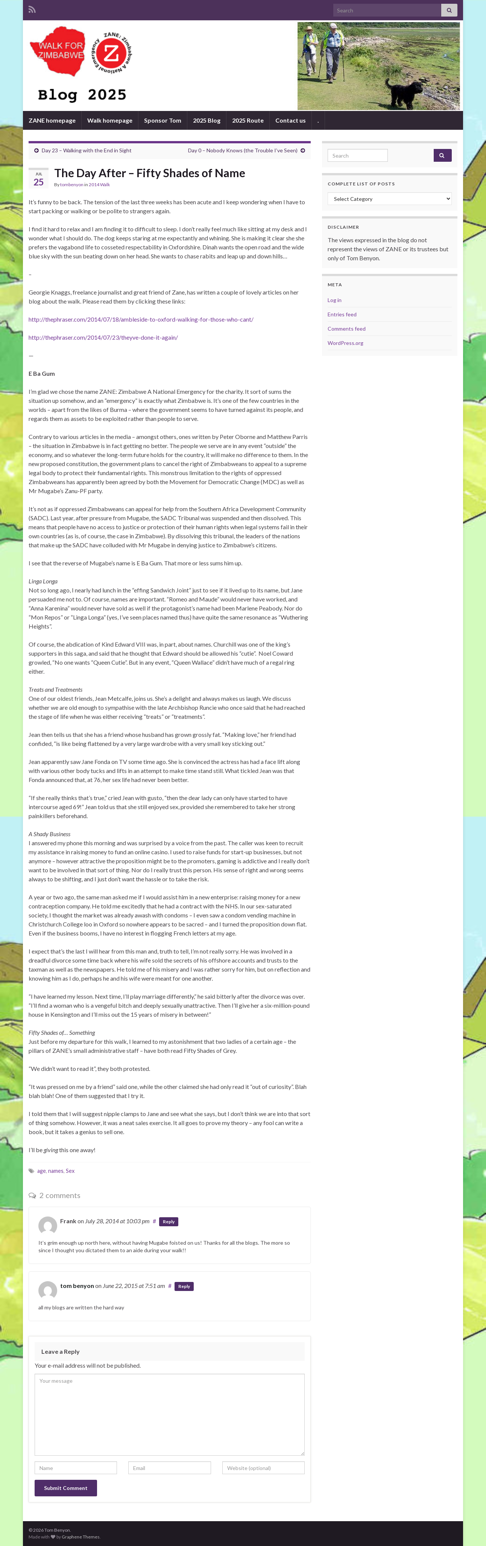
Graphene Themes (81, 1537)
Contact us (290, 120)
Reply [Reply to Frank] (169, 1221)
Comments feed (347, 328)
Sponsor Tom (162, 120)
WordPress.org (345, 343)
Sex (70, 1171)
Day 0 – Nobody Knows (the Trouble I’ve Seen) (243, 150)
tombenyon (72, 184)
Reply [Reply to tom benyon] (184, 1286)
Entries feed (342, 314)
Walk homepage (109, 120)
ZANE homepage (52, 120)
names (56, 1171)
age (41, 1171)
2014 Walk (99, 184)
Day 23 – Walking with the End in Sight (87, 150)
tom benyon (77, 1285)
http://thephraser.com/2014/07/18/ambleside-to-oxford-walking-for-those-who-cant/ (141, 319)
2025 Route (248, 120)
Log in (335, 300)
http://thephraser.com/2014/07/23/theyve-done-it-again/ (103, 337)
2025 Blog (206, 120)
